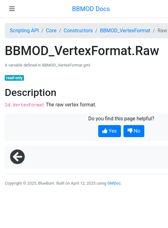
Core (51, 31)
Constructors (78, 31)
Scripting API (24, 31)
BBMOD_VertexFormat (125, 31)
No (134, 131)
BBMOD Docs (91, 9)
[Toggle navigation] (12, 9)
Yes (109, 131)
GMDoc (114, 183)
